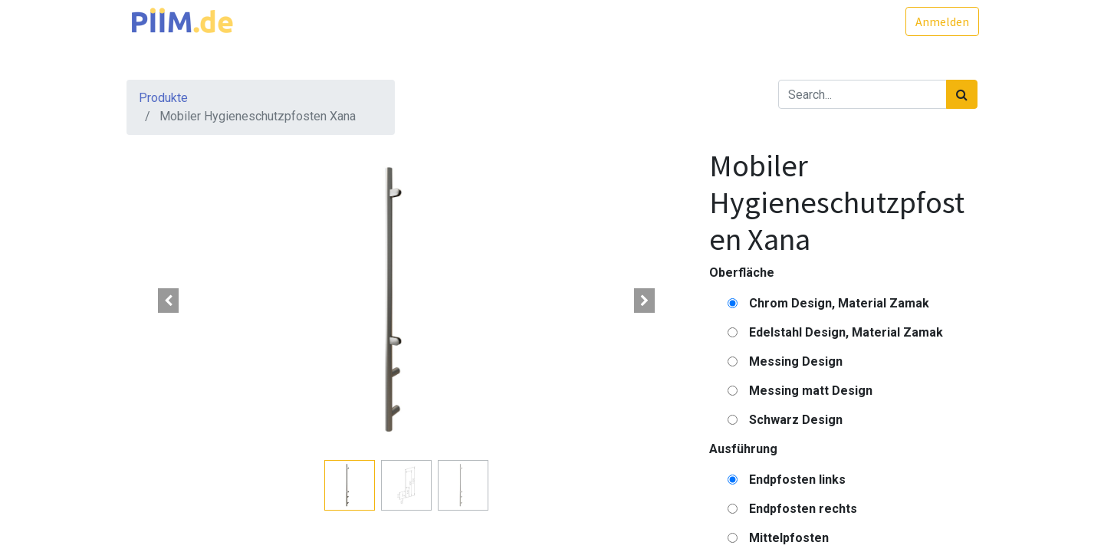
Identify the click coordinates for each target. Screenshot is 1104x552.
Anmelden (941, 21)
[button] (169, 300)
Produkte (163, 97)
